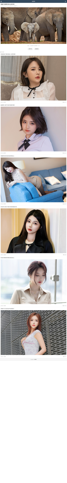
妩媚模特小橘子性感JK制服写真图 (8, 105)
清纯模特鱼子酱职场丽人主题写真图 (8, 54)
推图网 (33, 1)
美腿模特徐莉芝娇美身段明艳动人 (7, 155)
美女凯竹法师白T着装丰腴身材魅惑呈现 (9, 206)
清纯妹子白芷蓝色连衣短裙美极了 (7, 308)
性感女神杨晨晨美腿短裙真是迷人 (7, 257)
